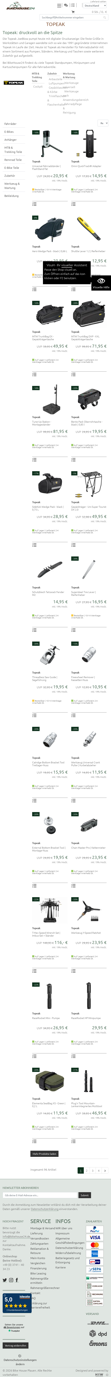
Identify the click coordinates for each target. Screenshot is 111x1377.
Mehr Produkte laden (44, 1153)
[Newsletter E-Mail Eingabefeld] (40, 1195)
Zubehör (9, 175)
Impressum (62, 1233)
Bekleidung (11, 196)
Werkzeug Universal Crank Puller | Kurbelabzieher (85, 764)
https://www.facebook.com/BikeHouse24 (17, 1280)
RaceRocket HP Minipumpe (86, 1018)
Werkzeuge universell (71, 85)
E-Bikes (9, 131)
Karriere (60, 1267)
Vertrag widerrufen (15, 1345)
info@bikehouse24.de (16, 1236)
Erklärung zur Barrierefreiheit (40, 1305)
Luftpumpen (56, 83)
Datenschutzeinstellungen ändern (20, 1362)
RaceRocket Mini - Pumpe (46, 1018)
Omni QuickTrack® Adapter (86, 166)
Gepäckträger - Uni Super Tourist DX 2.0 (88, 508)
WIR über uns (63, 1228)
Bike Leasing (38, 1273)
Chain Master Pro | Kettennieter (88, 847)
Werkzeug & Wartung (12, 185)
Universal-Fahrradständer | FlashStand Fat (46, 167)
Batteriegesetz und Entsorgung (67, 1260)
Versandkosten (39, 1238)
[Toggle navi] (59, 5)
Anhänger (10, 139)
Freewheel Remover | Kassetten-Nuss (83, 678)
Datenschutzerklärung (45, 1209)
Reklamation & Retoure (39, 1251)
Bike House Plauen (24, 1370)
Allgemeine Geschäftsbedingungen (69, 1240)
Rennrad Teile (13, 160)
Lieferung (36, 1233)
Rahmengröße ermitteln (39, 1280)
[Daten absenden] (84, 1195)
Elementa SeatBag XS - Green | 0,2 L (48, 1104)
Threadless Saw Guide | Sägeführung (44, 678)
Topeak (36, 161)
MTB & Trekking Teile (13, 149)
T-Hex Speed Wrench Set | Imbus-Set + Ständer (46, 934)
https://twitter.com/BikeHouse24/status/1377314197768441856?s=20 (5, 1280)
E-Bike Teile (11, 167)
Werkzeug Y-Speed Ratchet (86, 932)
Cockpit (38, 86)
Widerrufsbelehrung (68, 1253)
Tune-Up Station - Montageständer (41, 423)
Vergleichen (37, 1263)
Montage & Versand (42, 1228)
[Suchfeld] (70, 17)
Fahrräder (10, 124)
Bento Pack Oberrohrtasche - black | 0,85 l (87, 423)
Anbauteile (55, 79)
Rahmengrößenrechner (45, 1288)
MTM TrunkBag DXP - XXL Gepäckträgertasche (85, 338)
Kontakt (35, 1293)
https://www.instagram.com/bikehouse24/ (11, 1280)
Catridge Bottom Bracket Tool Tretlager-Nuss (48, 764)
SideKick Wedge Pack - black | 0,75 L (48, 508)
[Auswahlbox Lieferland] (95, 5)
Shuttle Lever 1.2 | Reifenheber (88, 251)
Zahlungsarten (39, 1243)
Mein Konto (37, 1258)
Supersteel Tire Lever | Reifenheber (83, 593)
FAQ (33, 1298)
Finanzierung (38, 1268)
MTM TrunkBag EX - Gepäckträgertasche (43, 338)
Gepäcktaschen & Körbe (57, 89)
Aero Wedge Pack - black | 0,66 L (49, 251)
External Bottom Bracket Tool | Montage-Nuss (49, 849)
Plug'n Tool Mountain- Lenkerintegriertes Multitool (86, 1104)
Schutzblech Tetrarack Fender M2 (48, 593)
